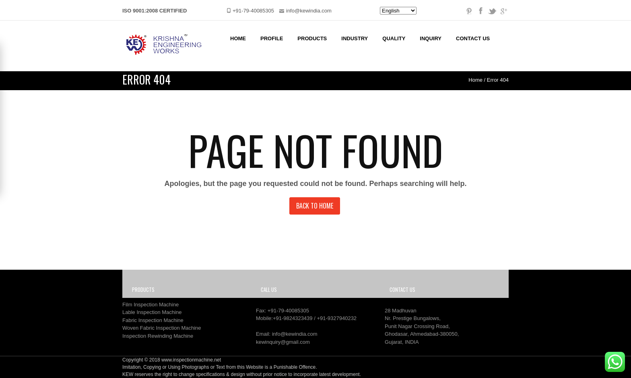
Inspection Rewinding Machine (157, 336)
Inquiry (430, 38)
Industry (354, 38)
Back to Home (314, 206)
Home (238, 38)
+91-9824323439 (293, 318)
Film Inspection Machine (150, 305)
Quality (393, 38)
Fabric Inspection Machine (153, 320)
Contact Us (473, 38)
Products (312, 38)
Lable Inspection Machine (151, 312)
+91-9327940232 (337, 318)
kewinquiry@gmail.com (283, 342)
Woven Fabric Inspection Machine (161, 328)
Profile (271, 38)
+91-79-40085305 (288, 311)
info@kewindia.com (295, 334)
